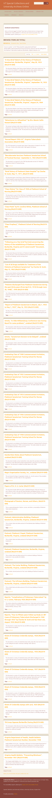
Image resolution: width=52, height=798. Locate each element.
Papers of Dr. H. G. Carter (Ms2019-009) (19, 486)
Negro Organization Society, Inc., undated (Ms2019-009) (26, 472)
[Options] (45, 3)
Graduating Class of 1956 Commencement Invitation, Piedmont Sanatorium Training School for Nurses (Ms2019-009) (25, 417)
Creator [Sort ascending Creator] (38, 54)
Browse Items (8, 11)
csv (7, 773)
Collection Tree (39, 11)
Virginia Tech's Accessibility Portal (29, 34)
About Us (21, 15)
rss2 (27, 773)
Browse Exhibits (29, 11)
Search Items (23, 43)
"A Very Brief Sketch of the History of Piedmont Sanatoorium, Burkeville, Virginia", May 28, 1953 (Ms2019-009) (23, 62)
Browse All (7, 43)
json (19, 773)
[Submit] (47, 3)
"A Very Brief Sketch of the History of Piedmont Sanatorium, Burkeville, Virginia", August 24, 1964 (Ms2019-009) (24, 102)
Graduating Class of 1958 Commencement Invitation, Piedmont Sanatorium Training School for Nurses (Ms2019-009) (25, 437)
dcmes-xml (14, 773)
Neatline (7, 15)
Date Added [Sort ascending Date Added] (44, 54)
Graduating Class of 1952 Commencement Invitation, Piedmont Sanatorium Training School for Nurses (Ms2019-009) (25, 377)
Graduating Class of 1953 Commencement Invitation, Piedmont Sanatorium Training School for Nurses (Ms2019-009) (25, 397)
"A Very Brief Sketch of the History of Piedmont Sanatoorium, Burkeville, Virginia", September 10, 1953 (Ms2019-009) (26, 82)
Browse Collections (18, 11)
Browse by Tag (15, 43)
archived (10, 74)
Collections (13, 15)
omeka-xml (23, 773)
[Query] (41, 3)
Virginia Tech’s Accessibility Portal (30, 784)
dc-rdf (10, 773)
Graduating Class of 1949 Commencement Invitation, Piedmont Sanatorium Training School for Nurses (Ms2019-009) (25, 356)
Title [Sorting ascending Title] (32, 54)
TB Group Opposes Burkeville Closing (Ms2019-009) (24, 722)
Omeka (15, 794)
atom (5, 773)
